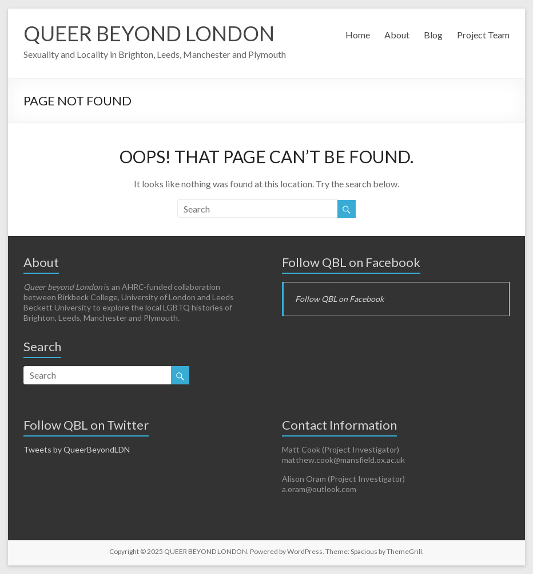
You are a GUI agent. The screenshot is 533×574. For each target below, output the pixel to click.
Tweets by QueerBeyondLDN (76, 449)
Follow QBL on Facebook (351, 262)
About (396, 34)
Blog (433, 34)
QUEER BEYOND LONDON (149, 33)
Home (357, 34)
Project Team (483, 34)
